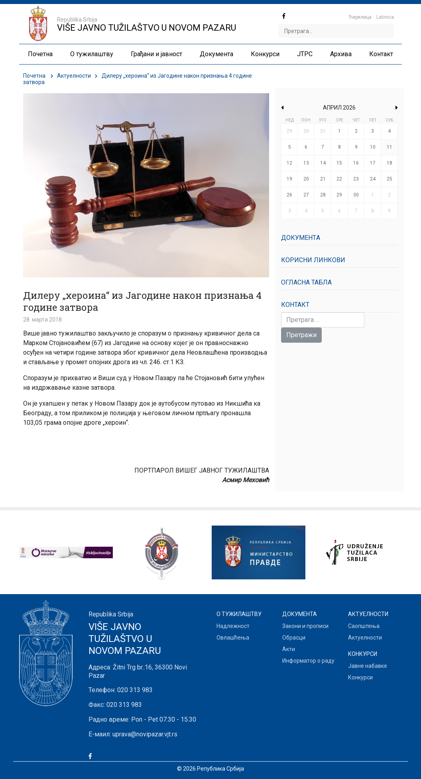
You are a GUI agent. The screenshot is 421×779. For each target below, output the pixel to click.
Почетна (34, 76)
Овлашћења (232, 637)
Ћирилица (360, 17)
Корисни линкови (313, 260)
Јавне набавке (367, 666)
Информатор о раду (308, 660)
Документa (300, 237)
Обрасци (293, 637)
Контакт (295, 304)
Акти (288, 649)
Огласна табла (306, 282)
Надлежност (233, 626)
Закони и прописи (305, 626)
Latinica (385, 17)
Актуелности (74, 76)
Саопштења (364, 626)
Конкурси (360, 677)
